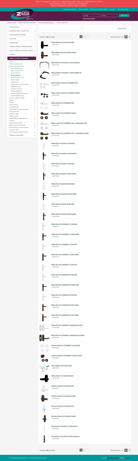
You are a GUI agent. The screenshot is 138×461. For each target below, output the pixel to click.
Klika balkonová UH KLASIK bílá (62, 42)
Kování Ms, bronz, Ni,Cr (17, 77)
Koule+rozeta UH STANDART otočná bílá (65, 345)
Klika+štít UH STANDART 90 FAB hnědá (65, 285)
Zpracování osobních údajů (98, 9)
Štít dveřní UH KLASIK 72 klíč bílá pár (64, 426)
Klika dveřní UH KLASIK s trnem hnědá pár (66, 73)
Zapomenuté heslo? (89, 19)
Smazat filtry (122, 28)
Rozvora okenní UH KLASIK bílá (62, 406)
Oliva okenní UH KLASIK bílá (61, 366)
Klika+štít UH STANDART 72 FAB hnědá (65, 234)
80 (129, 37)
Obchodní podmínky (69, 9)
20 (122, 37)
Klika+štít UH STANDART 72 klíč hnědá (65, 254)
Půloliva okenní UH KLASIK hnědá (63, 396)
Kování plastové (16, 75)
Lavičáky (11, 120)
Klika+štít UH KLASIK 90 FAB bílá (63, 184)
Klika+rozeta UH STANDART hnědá (63, 113)
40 (126, 37)
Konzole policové (14, 111)
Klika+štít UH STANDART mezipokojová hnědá (67, 335)
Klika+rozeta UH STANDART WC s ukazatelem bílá (69, 123)
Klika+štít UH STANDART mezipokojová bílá (66, 325)
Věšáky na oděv (13, 114)
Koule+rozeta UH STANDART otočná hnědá (66, 355)
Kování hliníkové (15, 73)
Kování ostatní (15, 82)
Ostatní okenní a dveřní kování (19, 84)
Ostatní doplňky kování (17, 95)
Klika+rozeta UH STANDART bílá (62, 103)
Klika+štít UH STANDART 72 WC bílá (64, 265)
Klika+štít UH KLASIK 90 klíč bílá (62, 204)
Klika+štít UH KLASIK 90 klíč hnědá (63, 214)
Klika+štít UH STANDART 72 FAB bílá (64, 224)
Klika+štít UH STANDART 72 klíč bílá (64, 244)
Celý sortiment (11, 23)
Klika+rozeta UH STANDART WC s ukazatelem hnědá (70, 133)
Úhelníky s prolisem (16, 89)
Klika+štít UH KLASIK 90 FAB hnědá (63, 194)
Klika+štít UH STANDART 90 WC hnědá (65, 315)
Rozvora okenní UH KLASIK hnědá (63, 416)
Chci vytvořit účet (122, 9)
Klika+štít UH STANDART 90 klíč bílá (64, 295)
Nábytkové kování (16, 86)
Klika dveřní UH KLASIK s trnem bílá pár (65, 62)
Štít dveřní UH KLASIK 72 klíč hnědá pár (65, 436)
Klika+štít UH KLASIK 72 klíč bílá (62, 164)
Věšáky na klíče (13, 116)
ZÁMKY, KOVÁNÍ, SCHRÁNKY (27, 23)
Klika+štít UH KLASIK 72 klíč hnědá (63, 174)
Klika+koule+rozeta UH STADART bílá (64, 83)
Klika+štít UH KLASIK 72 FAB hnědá (63, 153)
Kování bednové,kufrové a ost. (19, 93)
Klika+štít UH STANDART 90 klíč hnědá (65, 305)
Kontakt (112, 9)
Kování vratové (15, 80)
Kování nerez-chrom (17, 71)
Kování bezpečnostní (17, 68)
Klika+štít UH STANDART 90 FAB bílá (64, 275)
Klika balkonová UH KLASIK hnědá (63, 52)
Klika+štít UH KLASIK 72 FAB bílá (63, 143)
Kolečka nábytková (16, 91)
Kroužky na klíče (14, 130)
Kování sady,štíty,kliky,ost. (46, 23)
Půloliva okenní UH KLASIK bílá (62, 386)
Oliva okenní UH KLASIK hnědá (62, 376)
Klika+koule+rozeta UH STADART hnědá (65, 93)
